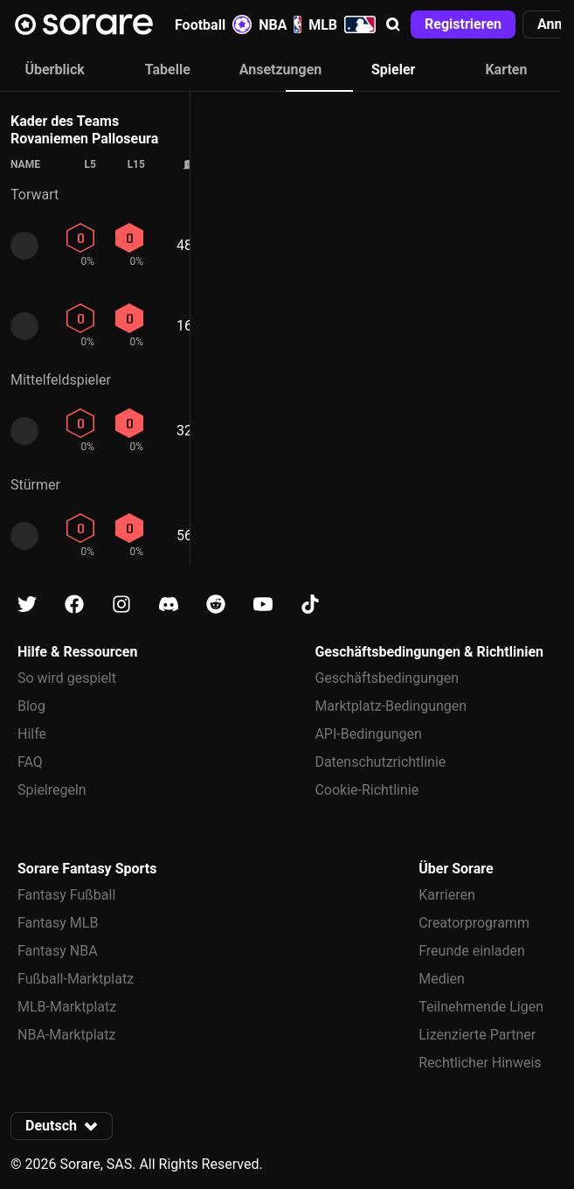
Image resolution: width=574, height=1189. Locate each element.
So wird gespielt (66, 678)
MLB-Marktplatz (66, 1006)
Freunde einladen (471, 950)
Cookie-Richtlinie (366, 790)
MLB (342, 24)
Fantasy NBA (57, 950)
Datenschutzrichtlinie (380, 762)
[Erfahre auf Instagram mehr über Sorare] (121, 604)
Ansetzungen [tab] (280, 69)
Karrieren (446, 895)
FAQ (30, 762)
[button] (393, 24)
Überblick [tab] (54, 69)
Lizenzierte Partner (477, 1034)
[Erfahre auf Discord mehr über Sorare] (168, 604)
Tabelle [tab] (167, 69)
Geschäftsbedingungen (387, 678)
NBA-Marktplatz (66, 1034)
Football (213, 24)
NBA (280, 24)
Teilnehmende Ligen (480, 1006)
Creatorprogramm (473, 922)
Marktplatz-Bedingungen (391, 706)
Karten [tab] (506, 69)
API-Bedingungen (368, 734)
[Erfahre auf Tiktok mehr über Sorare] (310, 604)
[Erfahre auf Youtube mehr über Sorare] (263, 604)
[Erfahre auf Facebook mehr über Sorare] (74, 604)
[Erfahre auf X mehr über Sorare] (27, 604)
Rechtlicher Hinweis (479, 1062)
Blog (31, 706)
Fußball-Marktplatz (75, 978)
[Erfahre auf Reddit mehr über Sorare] (215, 604)
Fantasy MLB (57, 922)
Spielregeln (51, 790)
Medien (441, 978)
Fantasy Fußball (66, 895)
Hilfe (31, 734)
